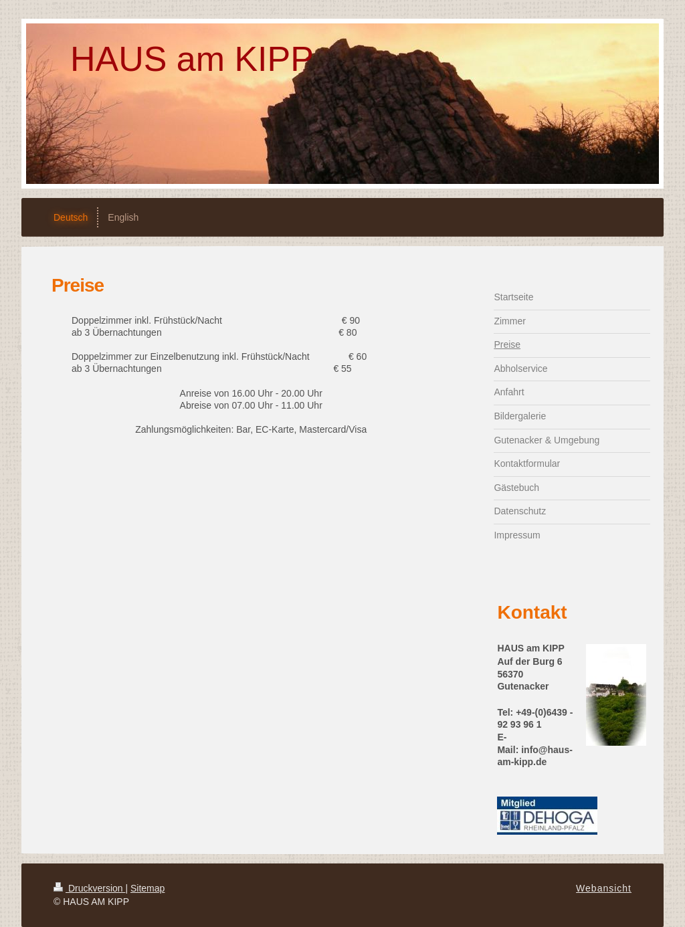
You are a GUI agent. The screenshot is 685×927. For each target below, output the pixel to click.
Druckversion (89, 888)
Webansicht (603, 888)
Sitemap (147, 888)
